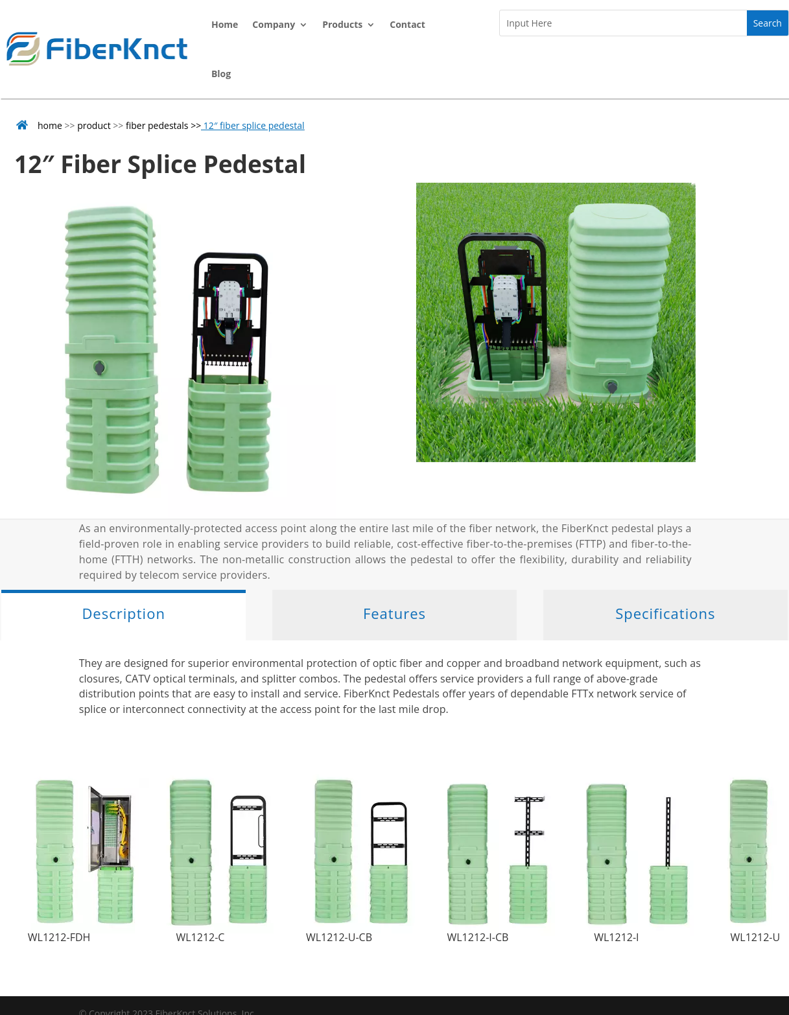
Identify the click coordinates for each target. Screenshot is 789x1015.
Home (224, 24)
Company (273, 24)
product (94, 125)
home (50, 125)
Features (394, 613)
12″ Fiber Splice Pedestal (160, 163)
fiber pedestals (157, 125)
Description (123, 613)
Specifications (665, 613)
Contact (407, 24)
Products (342, 24)
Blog (221, 73)
